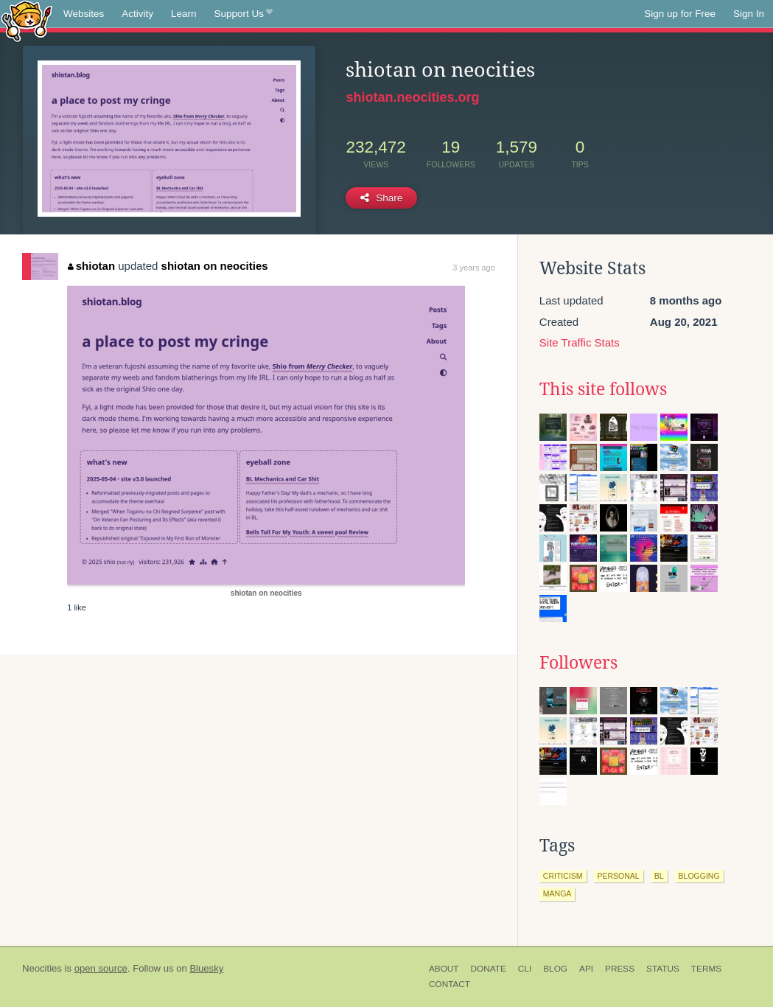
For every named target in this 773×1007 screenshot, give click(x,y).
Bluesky (206, 968)
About (444, 969)
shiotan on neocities (214, 265)
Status (662, 969)
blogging (699, 875)
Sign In (748, 13)
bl (659, 875)
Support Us (243, 14)
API (586, 969)
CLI (524, 969)
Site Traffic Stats (579, 342)
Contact (449, 984)
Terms (706, 969)
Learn (184, 13)
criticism (563, 875)
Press (619, 969)
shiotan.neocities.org (412, 97)
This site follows (603, 389)
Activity (137, 13)
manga (557, 893)
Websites (83, 13)
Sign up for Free (680, 13)
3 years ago (473, 267)
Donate (488, 969)
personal (619, 875)
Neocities (42, 968)
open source (100, 968)
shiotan (91, 265)
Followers (578, 662)
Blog (555, 969)
